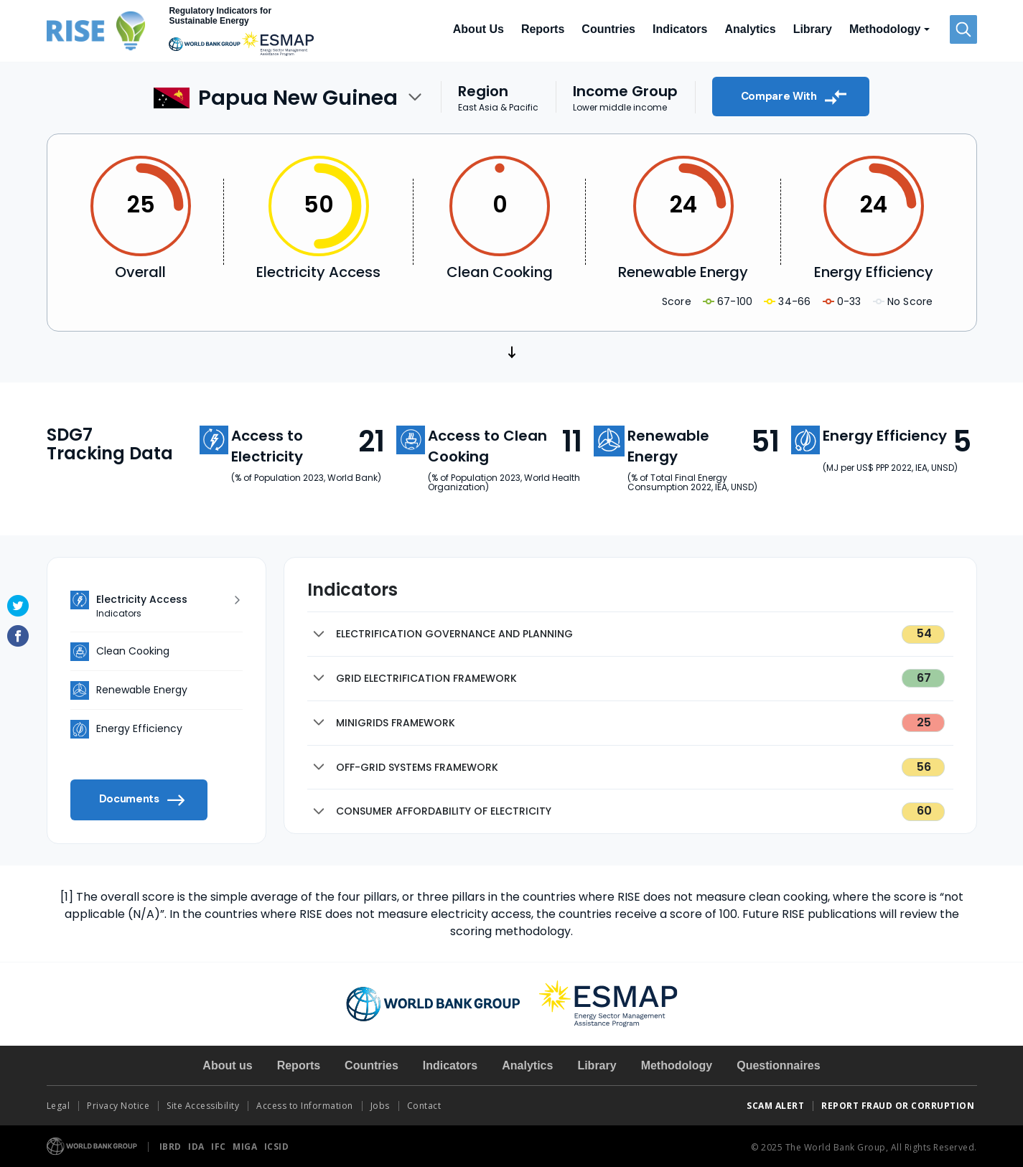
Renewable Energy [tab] (141, 690)
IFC (219, 1146)
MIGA (246, 1146)
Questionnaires (778, 1065)
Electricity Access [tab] (165, 606)
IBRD (171, 1146)
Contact (425, 1106)
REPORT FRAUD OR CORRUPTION (899, 1106)
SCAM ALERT (775, 1106)
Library (812, 29)
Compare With (794, 97)
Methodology (677, 1065)
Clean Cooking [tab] (132, 651)
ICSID (276, 1146)
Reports (542, 29)
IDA (197, 1146)
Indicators (680, 29)
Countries (608, 29)
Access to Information (304, 1106)
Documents (142, 800)
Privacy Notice (118, 1106)
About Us (478, 29)
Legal (58, 1106)
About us (227, 1065)
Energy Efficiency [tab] (139, 728)
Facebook (18, 636)
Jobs (380, 1106)
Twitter (18, 606)
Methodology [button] (885, 29)
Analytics (749, 29)
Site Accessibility (203, 1106)
